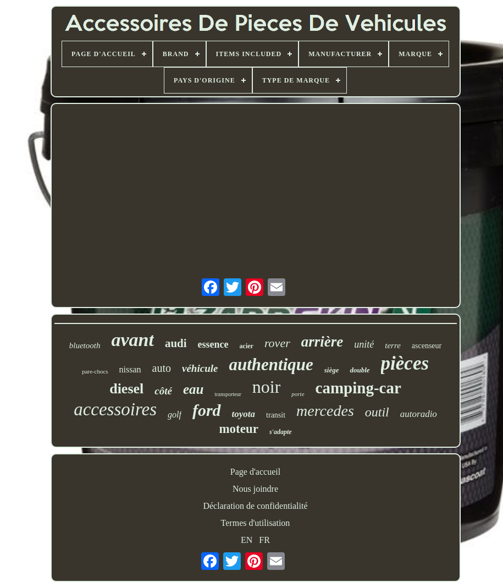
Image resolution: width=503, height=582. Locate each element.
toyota (244, 414)
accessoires (115, 409)
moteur (238, 429)
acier (246, 346)
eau (193, 389)
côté (163, 391)
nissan (130, 369)
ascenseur (426, 346)
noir (266, 387)
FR (264, 540)
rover (277, 343)
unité (364, 344)
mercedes (325, 410)
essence (213, 344)
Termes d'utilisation (255, 523)
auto (161, 368)
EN (246, 540)
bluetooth (85, 345)
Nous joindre (255, 488)
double (359, 370)
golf (174, 414)
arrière (322, 341)
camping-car (358, 388)
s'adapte (280, 432)
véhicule (200, 368)
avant (132, 340)
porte (297, 394)
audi (176, 343)
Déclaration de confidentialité (255, 505)
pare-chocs (95, 371)
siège (331, 370)
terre (393, 345)
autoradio (418, 414)
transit (275, 415)
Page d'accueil (255, 471)
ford (206, 410)
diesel (126, 389)
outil (377, 412)
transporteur (227, 394)
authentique (271, 364)
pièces (405, 363)
